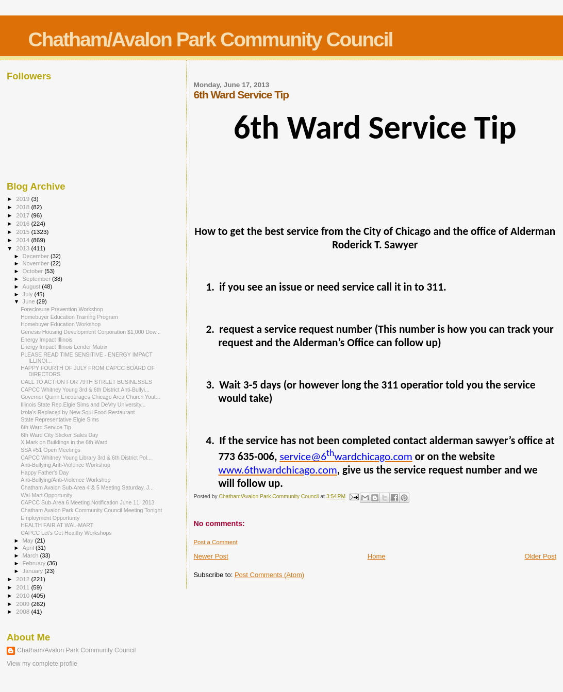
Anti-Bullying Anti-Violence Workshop (65, 465)
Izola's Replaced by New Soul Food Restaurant (78, 412)
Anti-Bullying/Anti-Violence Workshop (65, 480)
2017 (23, 215)
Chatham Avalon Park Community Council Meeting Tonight (91, 510)
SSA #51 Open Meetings (50, 450)
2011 (23, 587)
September (38, 279)
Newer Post (210, 556)
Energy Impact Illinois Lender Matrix (64, 347)
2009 (23, 603)
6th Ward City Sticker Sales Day (59, 435)
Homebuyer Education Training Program (69, 317)
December (37, 256)
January (34, 571)
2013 (23, 248)
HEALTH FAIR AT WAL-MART (57, 525)
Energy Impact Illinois (47, 339)
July (29, 294)
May (29, 540)
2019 (23, 198)
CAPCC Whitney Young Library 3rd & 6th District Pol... (86, 457)
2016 (23, 223)
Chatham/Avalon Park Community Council (210, 39)
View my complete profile (42, 663)
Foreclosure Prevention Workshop (62, 309)
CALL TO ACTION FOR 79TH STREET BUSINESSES (86, 382)
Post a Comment (215, 542)
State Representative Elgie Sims (60, 419)
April (29, 548)
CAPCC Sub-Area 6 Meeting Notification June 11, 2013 (87, 502)
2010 (23, 595)
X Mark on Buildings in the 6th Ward (64, 442)
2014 (23, 240)
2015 (23, 231)
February (35, 563)
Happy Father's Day (45, 472)
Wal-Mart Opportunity (46, 495)
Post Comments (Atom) (269, 575)
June (30, 301)
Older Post (540, 556)
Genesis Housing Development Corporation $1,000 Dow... (91, 332)
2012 (23, 579)
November (37, 263)
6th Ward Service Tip (46, 427)
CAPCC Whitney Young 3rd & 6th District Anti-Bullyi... (85, 389)
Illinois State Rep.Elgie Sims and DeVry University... (83, 404)
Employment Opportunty (50, 518)
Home (377, 556)
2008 (23, 611)
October (34, 271)
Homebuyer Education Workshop (61, 324)
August (32, 286)
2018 (23, 207)
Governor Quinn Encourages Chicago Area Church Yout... (90, 397)
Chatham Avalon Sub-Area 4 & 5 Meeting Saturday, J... (87, 487)
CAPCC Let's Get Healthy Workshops (66, 533)
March (31, 555)
